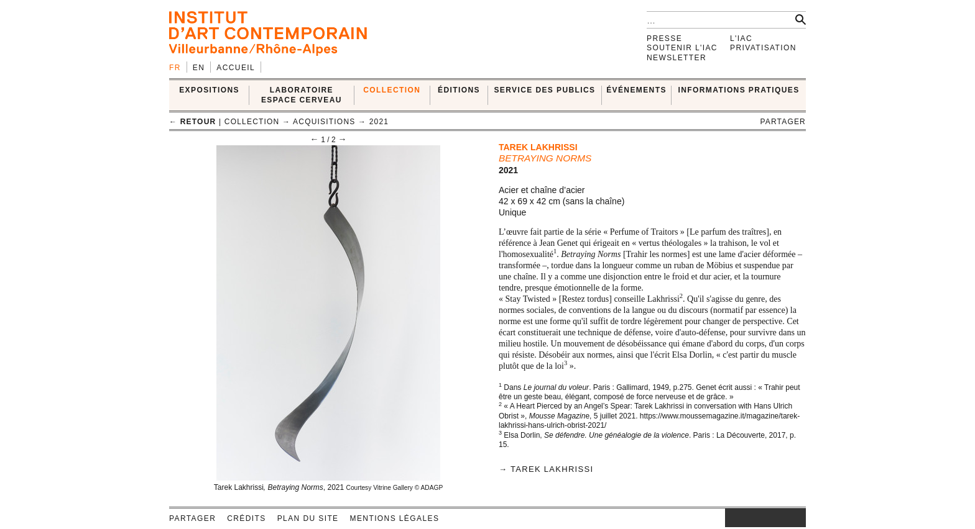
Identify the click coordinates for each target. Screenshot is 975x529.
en (199, 67)
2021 (379, 121)
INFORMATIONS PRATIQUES (739, 90)
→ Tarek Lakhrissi (546, 469)
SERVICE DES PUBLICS (544, 90)
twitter (759, 518)
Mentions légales (395, 518)
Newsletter (676, 57)
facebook (743, 518)
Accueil (235, 67)
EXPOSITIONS (209, 90)
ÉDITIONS (459, 90)
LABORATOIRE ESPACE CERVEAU (301, 95)
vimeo (778, 518)
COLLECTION (391, 90)
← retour (192, 121)
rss (796, 518)
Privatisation (763, 47)
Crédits (246, 518)
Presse (664, 38)
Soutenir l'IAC (682, 47)
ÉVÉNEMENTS (636, 90)
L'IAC (741, 38)
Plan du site (308, 518)
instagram (731, 518)
